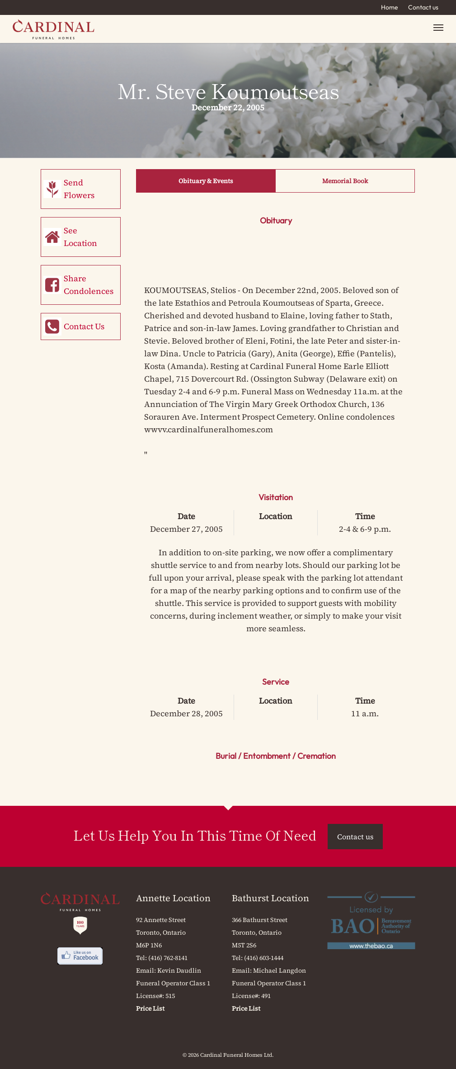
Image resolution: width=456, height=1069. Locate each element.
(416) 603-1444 (263, 957)
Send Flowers (79, 189)
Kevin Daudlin (179, 970)
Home (389, 7)
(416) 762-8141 (168, 957)
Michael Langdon (279, 970)
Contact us (423, 7)
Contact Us (84, 326)
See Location (80, 237)
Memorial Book (345, 180)
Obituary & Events (206, 180)
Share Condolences (88, 285)
